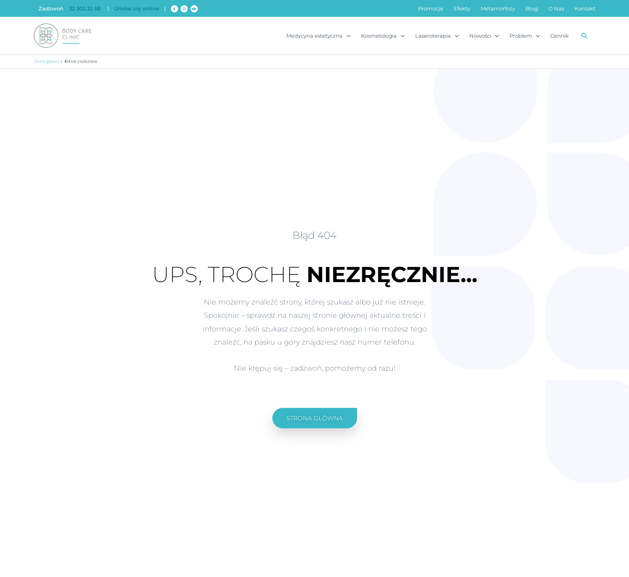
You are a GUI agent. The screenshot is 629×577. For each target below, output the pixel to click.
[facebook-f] (175, 8)
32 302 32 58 (84, 9)
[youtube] (195, 8)
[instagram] (185, 8)
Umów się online (136, 9)
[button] (584, 36)
